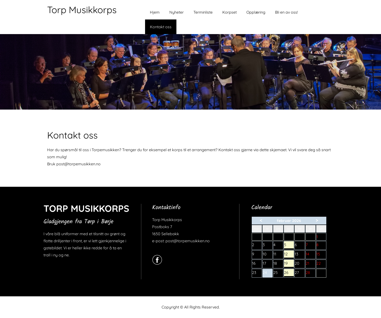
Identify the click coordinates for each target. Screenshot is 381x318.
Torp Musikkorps (82, 9)
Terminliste (203, 12)
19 (289, 264)
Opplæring (255, 12)
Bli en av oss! (286, 12)
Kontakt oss (161, 26)
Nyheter (176, 12)
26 (289, 273)
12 (289, 255)
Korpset (229, 12)
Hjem (155, 12)
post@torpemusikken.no (78, 163)
